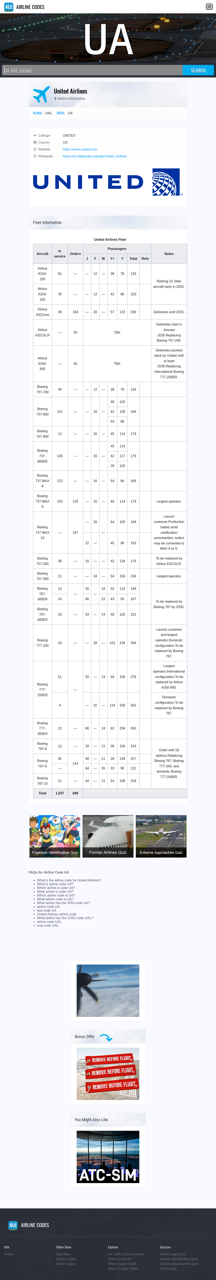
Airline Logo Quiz (173, 1254)
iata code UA (46, 910)
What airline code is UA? (55, 899)
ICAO (37, 113)
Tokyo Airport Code (122, 1264)
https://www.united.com (80, 149)
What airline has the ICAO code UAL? (65, 918)
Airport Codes (66, 1259)
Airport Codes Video (123, 1268)
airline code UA (48, 906)
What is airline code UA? (55, 884)
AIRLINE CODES (24, 6)
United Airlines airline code (56, 914)
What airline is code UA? (55, 891)
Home (8, 1254)
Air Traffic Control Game (126, 1254)
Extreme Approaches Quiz (179, 1264)
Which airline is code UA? (56, 888)
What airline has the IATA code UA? (63, 903)
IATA (60, 113)
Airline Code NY (120, 1259)
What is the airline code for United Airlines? (69, 880)
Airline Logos (66, 1264)
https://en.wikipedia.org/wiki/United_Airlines (95, 156)
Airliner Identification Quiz (179, 1259)
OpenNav (63, 1254)
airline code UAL (49, 922)
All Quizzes (168, 1268)
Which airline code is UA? (56, 895)
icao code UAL (48, 925)
